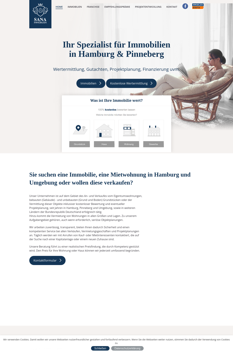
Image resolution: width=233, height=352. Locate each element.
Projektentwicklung (148, 6)
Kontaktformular (45, 260)
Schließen (100, 348)
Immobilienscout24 (198, 6)
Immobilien (75, 6)
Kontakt (171, 6)
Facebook (185, 6)
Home (59, 6)
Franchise (93, 6)
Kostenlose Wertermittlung (129, 83)
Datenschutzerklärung (127, 348)
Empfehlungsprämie (117, 6)
